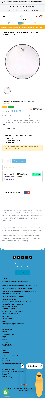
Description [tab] (5, 204)
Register (5, 339)
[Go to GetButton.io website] (6, 396)
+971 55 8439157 (8, 309)
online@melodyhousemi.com (13, 324)
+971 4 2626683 (8, 319)
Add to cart (20, 161)
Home (4, 32)
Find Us (5, 358)
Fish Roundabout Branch (13, 140)
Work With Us (7, 345)
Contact (5, 342)
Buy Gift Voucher (8, 361)
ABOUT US (18, 10)
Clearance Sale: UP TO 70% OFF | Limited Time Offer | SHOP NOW (21, 27)
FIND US (10, 10)
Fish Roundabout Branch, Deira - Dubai (21, 291)
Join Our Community (10, 355)
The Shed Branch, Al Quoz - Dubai (24, 286)
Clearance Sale (8, 334)
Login (4, 337)
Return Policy (7, 377)
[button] (41, 15)
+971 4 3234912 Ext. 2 (10, 314)
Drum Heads (15, 32)
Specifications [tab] (14, 204)
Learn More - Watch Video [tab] (26, 204)
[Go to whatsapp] (6, 392)
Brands (5, 331)
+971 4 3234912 (30, 6)
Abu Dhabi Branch (11, 142)
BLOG (25, 10)
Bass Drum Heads (30, 32)
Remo (9, 132)
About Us (5, 353)
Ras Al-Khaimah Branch (15, 297)
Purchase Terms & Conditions (13, 371)
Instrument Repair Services (12, 364)
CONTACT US (34, 10)
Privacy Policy (7, 374)
